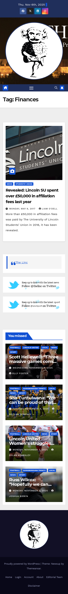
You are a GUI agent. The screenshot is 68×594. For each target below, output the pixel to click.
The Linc (22, 262)
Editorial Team (54, 577)
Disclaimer (34, 585)
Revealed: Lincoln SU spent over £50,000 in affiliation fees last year (32, 196)
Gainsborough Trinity (34, 388)
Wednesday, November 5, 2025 (33, 368)
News (9, 184)
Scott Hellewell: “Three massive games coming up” (34, 361)
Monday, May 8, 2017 (22, 208)
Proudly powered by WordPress (22, 563)
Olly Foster (18, 373)
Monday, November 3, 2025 (31, 449)
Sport (13, 352)
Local (45, 347)
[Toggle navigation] (31, 87)
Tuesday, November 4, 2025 (31, 408)
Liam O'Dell (48, 208)
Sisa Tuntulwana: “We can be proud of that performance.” (32, 402)
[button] (56, 87)
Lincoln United (31, 347)
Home (8, 577)
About (39, 577)
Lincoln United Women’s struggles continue (30, 443)
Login (18, 577)
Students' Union (24, 184)
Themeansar (34, 568)
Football (15, 347)
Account (29, 577)
